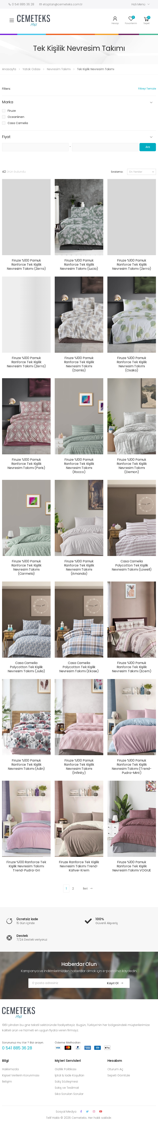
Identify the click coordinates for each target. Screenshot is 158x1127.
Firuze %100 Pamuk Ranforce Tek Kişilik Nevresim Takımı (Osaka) (132, 364)
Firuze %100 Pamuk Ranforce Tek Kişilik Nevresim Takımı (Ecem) (131, 667)
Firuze (12, 111)
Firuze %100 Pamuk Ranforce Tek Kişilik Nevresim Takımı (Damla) (79, 364)
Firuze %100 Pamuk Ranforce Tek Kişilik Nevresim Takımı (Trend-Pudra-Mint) (132, 766)
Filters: (6, 89)
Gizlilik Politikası (65, 1069)
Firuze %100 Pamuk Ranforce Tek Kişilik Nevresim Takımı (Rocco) (79, 465)
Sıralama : (117, 171)
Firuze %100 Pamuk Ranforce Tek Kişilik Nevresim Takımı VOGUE (131, 866)
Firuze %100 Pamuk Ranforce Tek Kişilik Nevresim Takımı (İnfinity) (79, 766)
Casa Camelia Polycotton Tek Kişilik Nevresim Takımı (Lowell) (132, 565)
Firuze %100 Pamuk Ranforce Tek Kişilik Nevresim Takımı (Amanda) (79, 567)
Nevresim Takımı (59, 69)
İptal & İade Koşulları (69, 1075)
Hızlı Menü (138, 4)
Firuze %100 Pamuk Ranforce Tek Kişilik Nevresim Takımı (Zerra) (26, 264)
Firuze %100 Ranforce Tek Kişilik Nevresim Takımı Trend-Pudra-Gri (26, 866)
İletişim (7, 1081)
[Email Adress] (63, 983)
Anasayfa (9, 69)
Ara (147, 147)
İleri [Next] (88, 888)
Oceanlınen (16, 117)
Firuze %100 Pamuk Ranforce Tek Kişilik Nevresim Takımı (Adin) (26, 764)
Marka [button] (7, 102)
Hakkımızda (10, 1069)
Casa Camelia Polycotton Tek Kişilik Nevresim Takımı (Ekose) (79, 667)
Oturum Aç (115, 1069)
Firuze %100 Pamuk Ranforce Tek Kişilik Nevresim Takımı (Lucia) (79, 264)
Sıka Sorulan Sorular (69, 1094)
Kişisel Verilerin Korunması (20, 1075)
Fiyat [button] (6, 137)
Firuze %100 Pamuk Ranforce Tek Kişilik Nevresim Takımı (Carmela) (26, 567)
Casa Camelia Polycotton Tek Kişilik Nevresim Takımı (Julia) (26, 667)
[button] (146, 20)
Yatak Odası (31, 69)
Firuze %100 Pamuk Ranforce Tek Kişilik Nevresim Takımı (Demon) (132, 465)
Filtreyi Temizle (147, 88)
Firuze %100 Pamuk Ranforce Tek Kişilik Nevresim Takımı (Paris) (26, 463)
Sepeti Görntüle (118, 1075)
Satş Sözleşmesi (66, 1081)
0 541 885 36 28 (17, 1048)
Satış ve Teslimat (67, 1088)
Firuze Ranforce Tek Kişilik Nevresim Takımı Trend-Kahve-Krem (79, 866)
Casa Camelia (18, 123)
